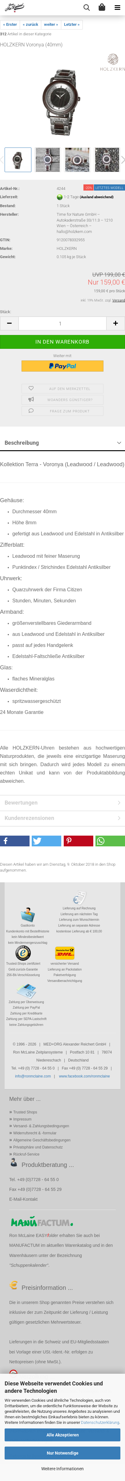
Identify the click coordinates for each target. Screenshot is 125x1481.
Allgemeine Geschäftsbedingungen (42, 1140)
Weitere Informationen (62, 1468)
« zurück (30, 24)
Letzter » (72, 24)
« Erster (10, 24)
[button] (9, 323)
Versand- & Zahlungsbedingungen (41, 1126)
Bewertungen (21, 802)
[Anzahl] (62, 323)
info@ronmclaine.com (33, 1076)
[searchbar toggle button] (86, 7)
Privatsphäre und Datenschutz (38, 1147)
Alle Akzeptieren (62, 1434)
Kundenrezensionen (29, 818)
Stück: (5, 311)
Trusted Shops (25, 1112)
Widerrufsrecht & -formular (35, 1133)
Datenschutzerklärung (100, 1422)
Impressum (22, 1119)
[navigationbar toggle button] (117, 7)
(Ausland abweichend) (97, 197)
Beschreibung (22, 442)
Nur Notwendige (63, 1453)
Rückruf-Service (26, 1154)
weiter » (51, 24)
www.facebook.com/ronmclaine (84, 1076)
